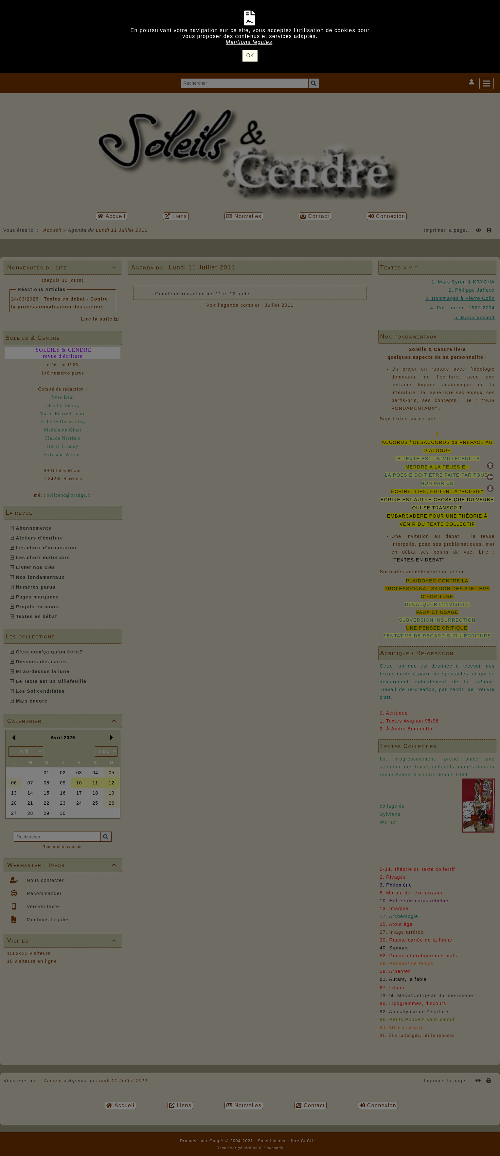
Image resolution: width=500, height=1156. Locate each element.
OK (250, 55)
